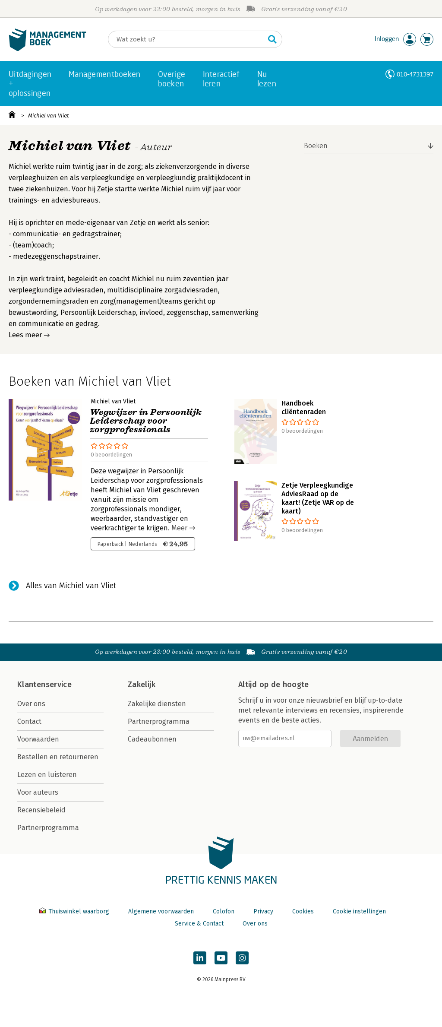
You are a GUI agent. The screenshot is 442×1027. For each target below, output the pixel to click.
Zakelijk (141, 684)
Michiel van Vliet (48, 115)
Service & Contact (199, 923)
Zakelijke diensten (157, 704)
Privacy (263, 911)
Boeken (316, 146)
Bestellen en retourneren (57, 757)
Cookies (303, 911)
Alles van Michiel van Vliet (71, 585)
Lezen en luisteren (47, 774)
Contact (29, 721)
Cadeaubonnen (152, 739)
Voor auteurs (37, 792)
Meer (179, 528)
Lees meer (25, 335)
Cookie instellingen (359, 911)
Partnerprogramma (48, 828)
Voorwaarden (38, 739)
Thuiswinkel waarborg (75, 911)
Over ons (31, 704)
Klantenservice (44, 684)
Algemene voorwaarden (161, 911)
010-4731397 (415, 74)
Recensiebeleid (41, 810)
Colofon (223, 911)
